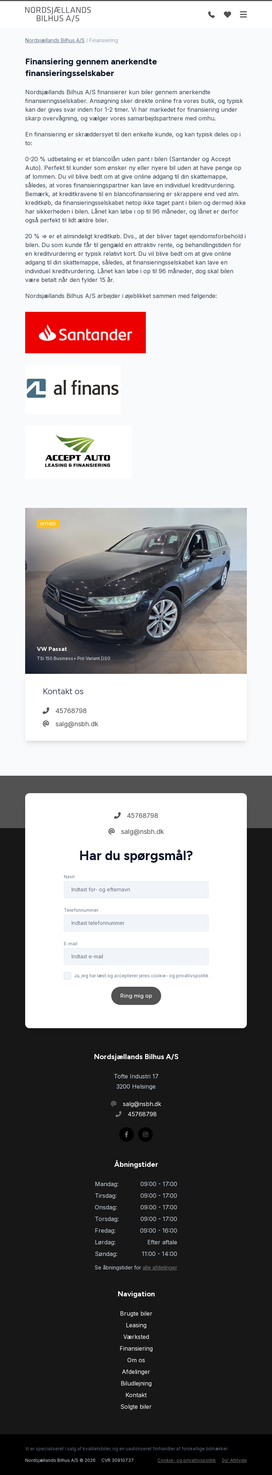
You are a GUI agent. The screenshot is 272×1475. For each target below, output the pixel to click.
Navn (69, 876)
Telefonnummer (81, 910)
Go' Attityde (234, 1460)
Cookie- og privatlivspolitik (187, 1460)
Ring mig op (136, 995)
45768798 (65, 711)
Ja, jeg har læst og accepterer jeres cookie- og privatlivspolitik (141, 975)
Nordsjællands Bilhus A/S (55, 40)
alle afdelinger (160, 1267)
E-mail (70, 943)
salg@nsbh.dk (70, 724)
